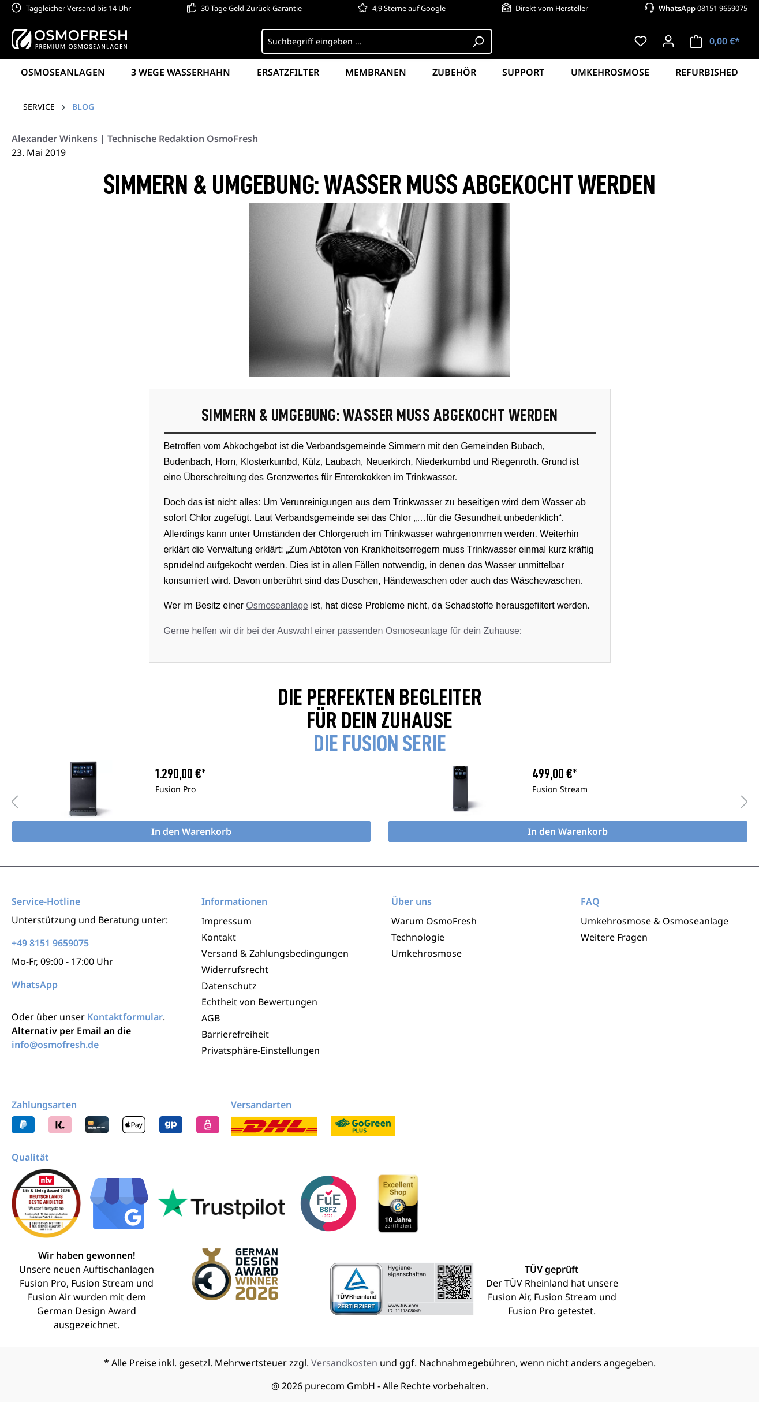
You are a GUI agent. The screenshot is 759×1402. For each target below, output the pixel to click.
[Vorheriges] (14, 801)
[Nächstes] (744, 801)
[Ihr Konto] (668, 41)
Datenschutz (229, 985)
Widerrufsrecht (234, 969)
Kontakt (218, 937)
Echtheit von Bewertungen (259, 1001)
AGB (210, 1018)
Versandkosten (344, 1362)
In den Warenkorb (191, 831)
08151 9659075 (703, 8)
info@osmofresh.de (55, 1044)
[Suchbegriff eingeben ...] (363, 41)
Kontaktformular (125, 1017)
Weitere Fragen (614, 937)
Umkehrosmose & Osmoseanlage (654, 921)
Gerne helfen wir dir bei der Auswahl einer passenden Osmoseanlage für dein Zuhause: (343, 631)
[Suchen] (478, 41)
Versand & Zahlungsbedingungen (275, 953)
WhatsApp (35, 984)
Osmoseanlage (277, 605)
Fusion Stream (560, 790)
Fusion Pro (175, 790)
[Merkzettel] (641, 41)
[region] (379, 801)
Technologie (417, 937)
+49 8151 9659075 (50, 943)
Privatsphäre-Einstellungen (260, 1050)
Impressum (226, 921)
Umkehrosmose (426, 953)
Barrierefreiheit (235, 1034)
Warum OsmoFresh (434, 921)
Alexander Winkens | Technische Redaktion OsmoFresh (135, 138)
